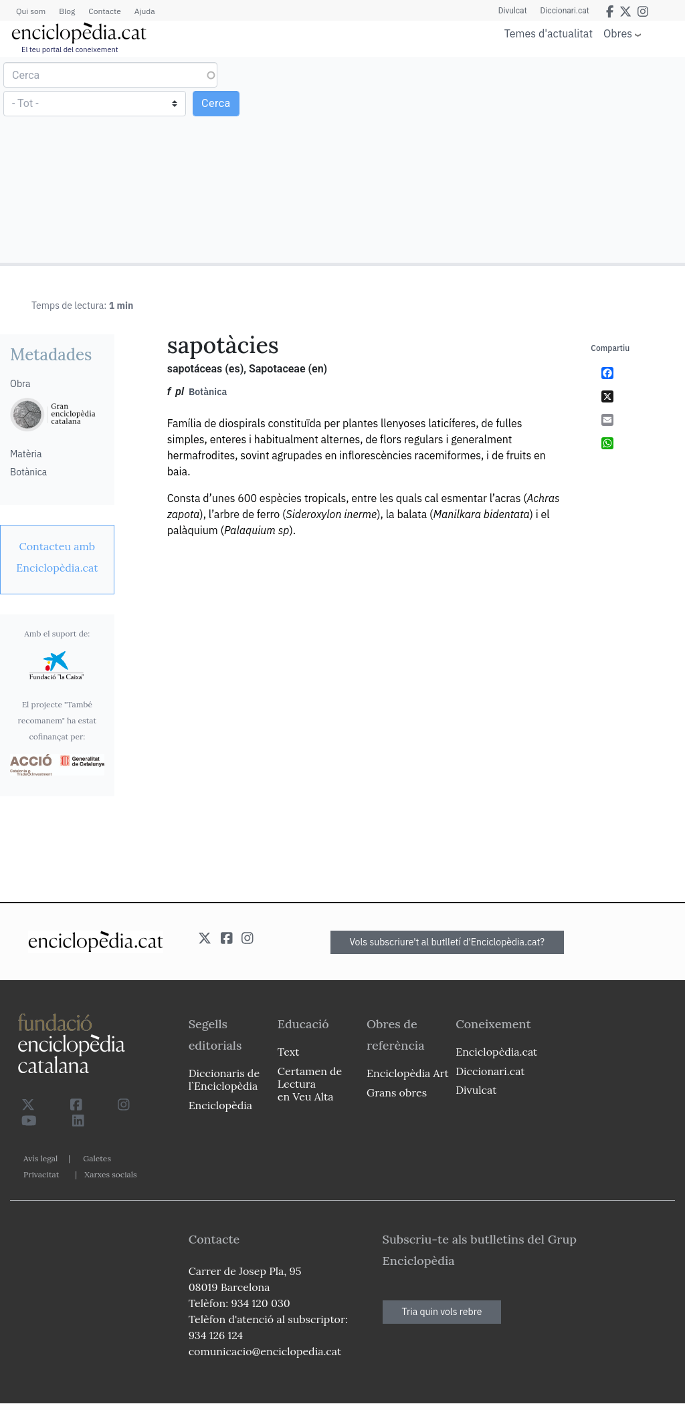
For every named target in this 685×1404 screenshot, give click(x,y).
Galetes (97, 1158)
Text (289, 1051)
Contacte (104, 11)
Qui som (30, 11)
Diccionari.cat (565, 10)
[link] (57, 557)
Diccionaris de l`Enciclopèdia (224, 1079)
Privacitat (41, 1174)
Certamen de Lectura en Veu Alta (310, 1083)
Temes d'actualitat (548, 33)
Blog (67, 11)
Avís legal (40, 1158)
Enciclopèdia (220, 1105)
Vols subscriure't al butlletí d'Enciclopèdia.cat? (447, 942)
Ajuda (144, 11)
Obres (617, 33)
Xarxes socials (110, 1174)
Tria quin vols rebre (442, 1312)
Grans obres (397, 1092)
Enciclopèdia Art (408, 1073)
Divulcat (512, 10)
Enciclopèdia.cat (496, 1051)
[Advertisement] (512, 159)
